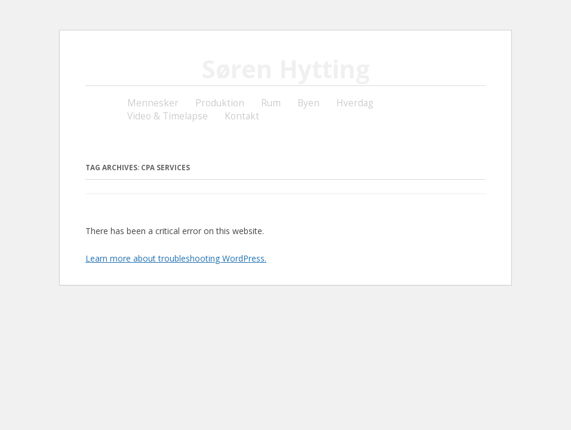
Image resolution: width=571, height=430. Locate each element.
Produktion (219, 103)
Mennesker (153, 103)
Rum (271, 103)
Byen (308, 103)
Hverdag (354, 103)
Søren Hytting (286, 68)
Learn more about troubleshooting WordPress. (175, 258)
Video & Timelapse (167, 116)
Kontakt (242, 116)
